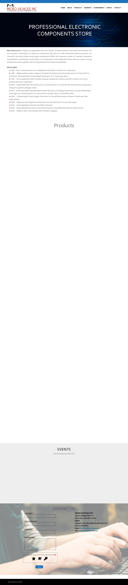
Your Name (40, 514)
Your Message (40, 538)
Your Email (40, 530)
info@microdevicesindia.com (89, 528)
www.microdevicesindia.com (88, 531)
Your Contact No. (40, 522)
